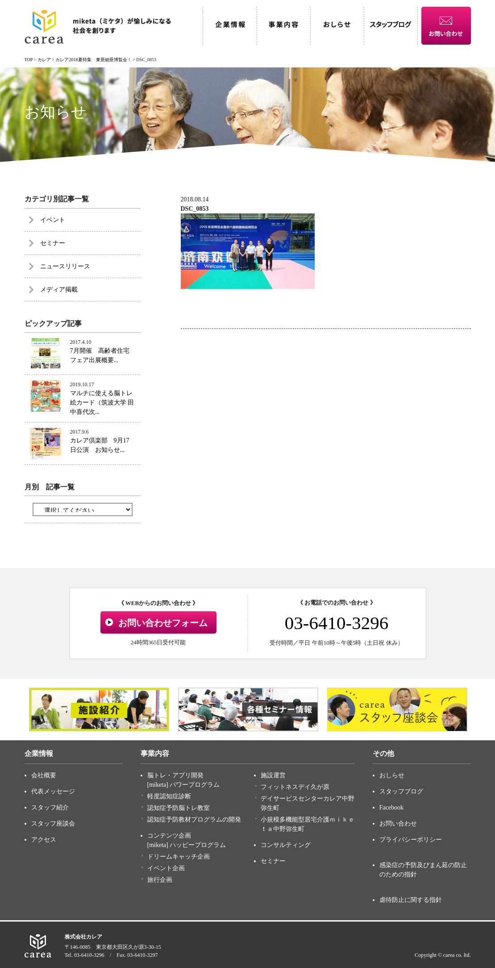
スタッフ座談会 (53, 823)
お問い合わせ (398, 823)
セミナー (52, 243)
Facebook (391, 807)
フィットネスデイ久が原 (295, 787)
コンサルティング (286, 845)
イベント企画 (166, 868)
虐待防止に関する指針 (410, 900)
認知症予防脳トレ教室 (178, 808)
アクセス (43, 839)
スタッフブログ (401, 791)
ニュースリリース (65, 266)
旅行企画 (159, 879)
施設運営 (273, 775)
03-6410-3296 (336, 623)
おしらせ (391, 775)
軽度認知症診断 (169, 796)
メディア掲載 (59, 289)
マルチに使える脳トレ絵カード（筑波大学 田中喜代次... (102, 402)
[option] (99, 709)
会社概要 (43, 775)
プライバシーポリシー (410, 839)
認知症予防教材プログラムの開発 (194, 819)
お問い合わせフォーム (163, 623)
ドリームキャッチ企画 (178, 856)
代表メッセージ (53, 791)
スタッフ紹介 (50, 807)
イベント (52, 220)
